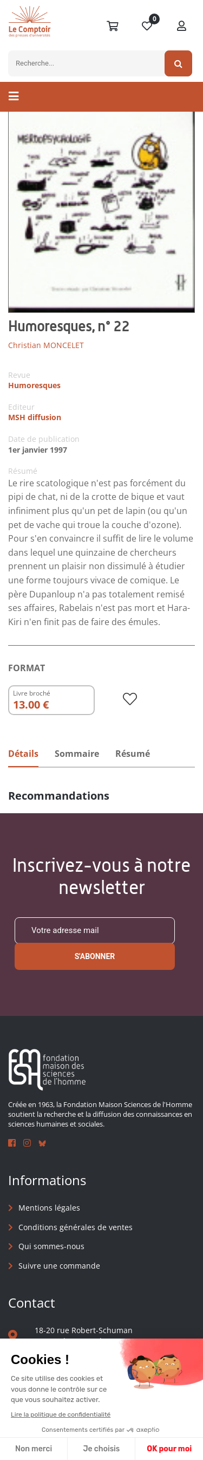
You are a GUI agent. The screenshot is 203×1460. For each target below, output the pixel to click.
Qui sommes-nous (51, 1246)
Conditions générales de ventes (75, 1227)
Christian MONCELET (46, 345)
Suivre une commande (59, 1265)
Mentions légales (49, 1207)
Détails (23, 754)
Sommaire (77, 754)
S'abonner (95, 956)
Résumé (132, 754)
